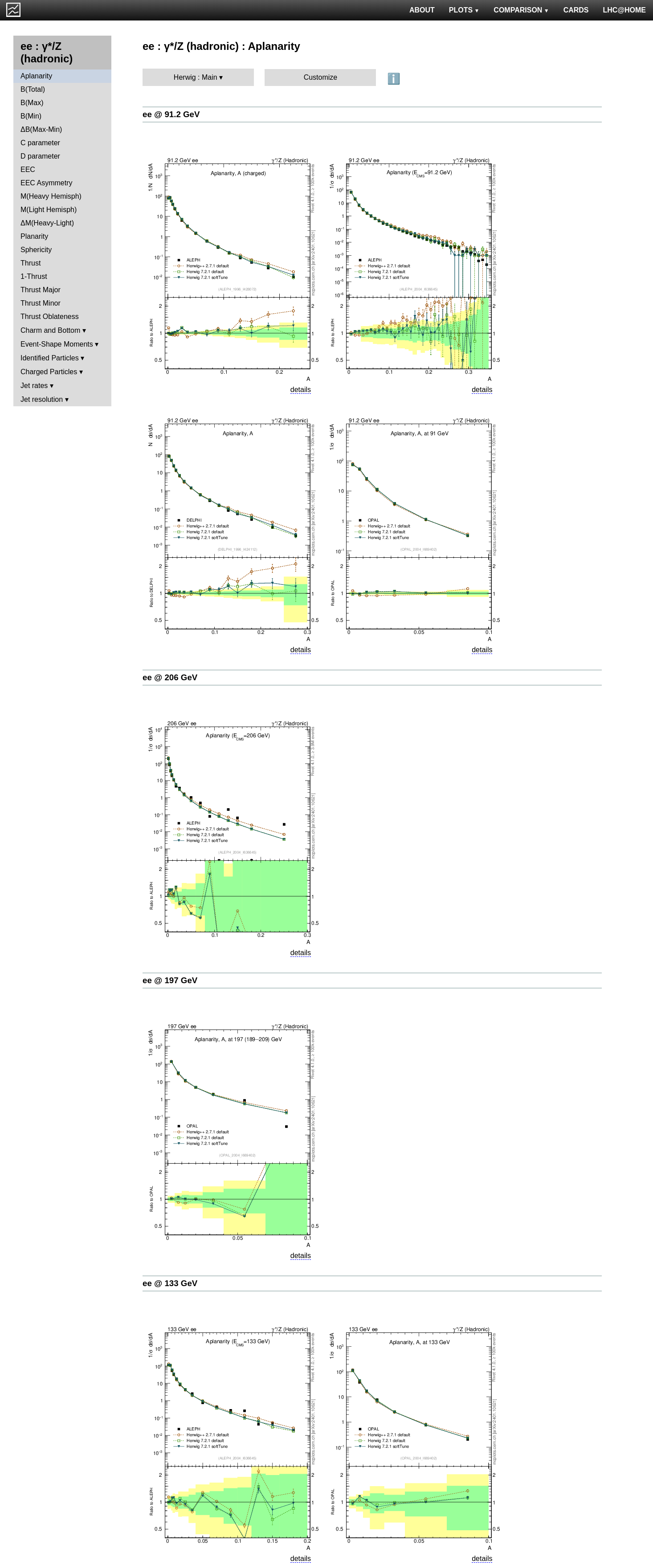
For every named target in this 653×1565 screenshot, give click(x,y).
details (300, 389)
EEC (27, 169)
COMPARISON (521, 10)
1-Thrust (33, 276)
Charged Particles (48, 372)
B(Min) (30, 116)
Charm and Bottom (50, 330)
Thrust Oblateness (49, 316)
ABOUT (422, 10)
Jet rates (34, 385)
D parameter (40, 156)
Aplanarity (36, 76)
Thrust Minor (40, 303)
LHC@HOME (624, 10)
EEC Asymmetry (46, 183)
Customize (321, 77)
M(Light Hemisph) (48, 209)
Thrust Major (40, 290)
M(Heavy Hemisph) (51, 196)
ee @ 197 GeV (170, 980)
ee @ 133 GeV (170, 1283)
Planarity (34, 236)
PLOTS (464, 10)
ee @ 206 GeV (170, 677)
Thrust (30, 263)
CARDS (576, 10)
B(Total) (32, 89)
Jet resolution (41, 399)
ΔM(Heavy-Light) (47, 223)
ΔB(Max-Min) (41, 129)
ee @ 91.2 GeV (171, 114)
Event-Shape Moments (56, 344)
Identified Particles (49, 358)
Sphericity (36, 249)
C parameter (40, 143)
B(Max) (32, 102)
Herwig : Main (195, 77)
